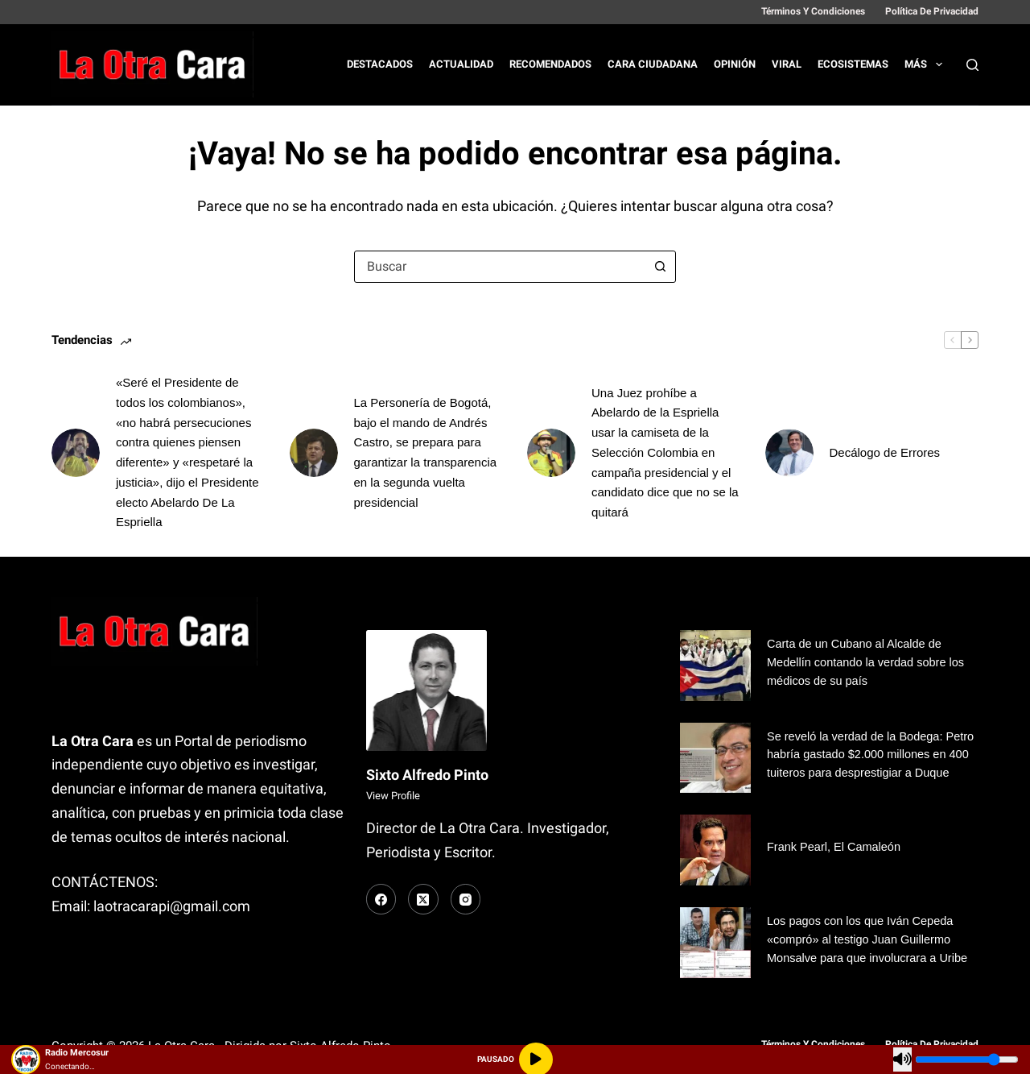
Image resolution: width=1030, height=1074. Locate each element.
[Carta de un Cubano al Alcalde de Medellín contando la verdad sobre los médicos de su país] (715, 665)
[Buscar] (972, 65)
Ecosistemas (853, 64)
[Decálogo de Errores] (789, 453)
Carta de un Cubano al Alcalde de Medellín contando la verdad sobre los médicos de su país (867, 662)
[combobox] (500, 267)
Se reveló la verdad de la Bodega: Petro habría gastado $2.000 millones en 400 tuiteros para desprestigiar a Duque (872, 755)
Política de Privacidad (931, 11)
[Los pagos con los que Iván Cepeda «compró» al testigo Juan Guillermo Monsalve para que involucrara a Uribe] (715, 942)
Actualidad (461, 64)
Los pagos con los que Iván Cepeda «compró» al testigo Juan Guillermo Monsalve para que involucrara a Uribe (868, 939)
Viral (786, 64)
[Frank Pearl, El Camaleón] (715, 850)
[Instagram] (466, 899)
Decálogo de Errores (885, 452)
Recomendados (550, 64)
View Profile (393, 796)
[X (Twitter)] (423, 899)
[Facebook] (381, 899)
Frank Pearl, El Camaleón (835, 846)
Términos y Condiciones (813, 11)
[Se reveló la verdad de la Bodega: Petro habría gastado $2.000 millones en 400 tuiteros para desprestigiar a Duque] (715, 758)
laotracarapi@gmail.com (171, 906)
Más (926, 64)
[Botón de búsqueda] (660, 266)
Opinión (735, 64)
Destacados (380, 64)
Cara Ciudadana (653, 64)
